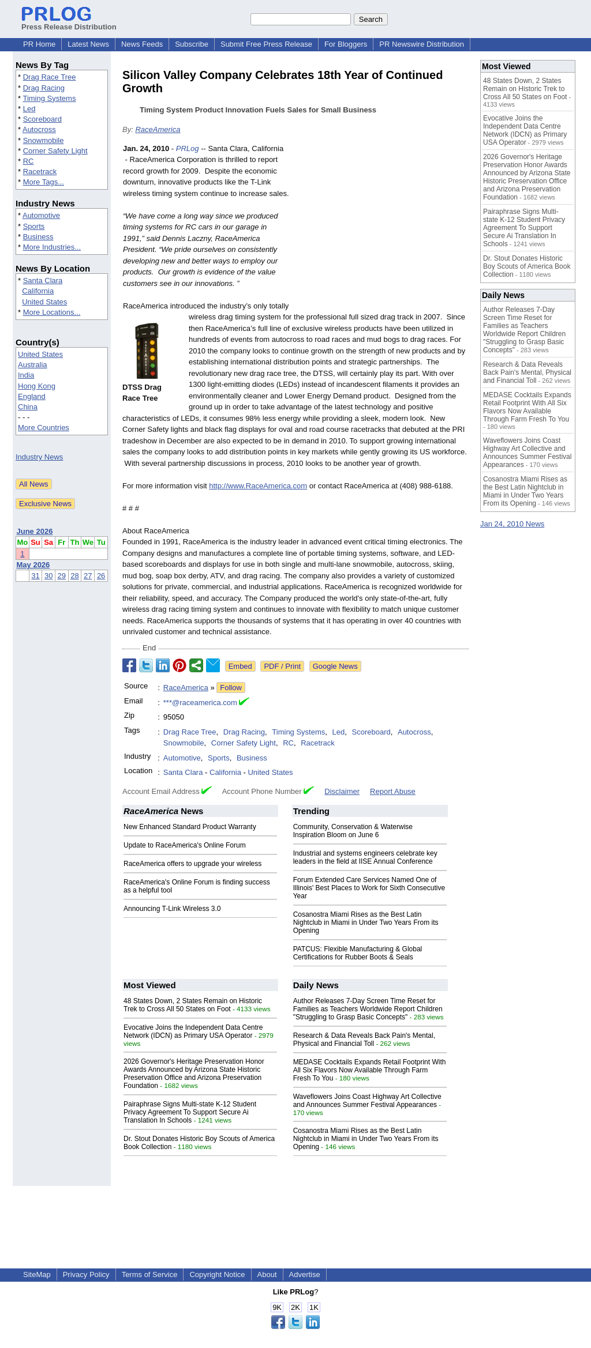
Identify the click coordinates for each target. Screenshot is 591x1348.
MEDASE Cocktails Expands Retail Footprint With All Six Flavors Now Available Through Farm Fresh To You (369, 1070)
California (38, 291)
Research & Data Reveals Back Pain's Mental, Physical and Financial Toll (364, 1039)
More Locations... (52, 312)
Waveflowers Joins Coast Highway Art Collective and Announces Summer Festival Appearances (367, 1101)
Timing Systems (49, 98)
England (32, 396)
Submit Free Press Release (266, 44)
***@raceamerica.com (200, 702)
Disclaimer (342, 791)
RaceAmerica (157, 129)
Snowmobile (43, 140)
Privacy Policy (86, 1274)
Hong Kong (36, 386)
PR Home (39, 44)
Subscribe (191, 44)
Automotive (41, 215)
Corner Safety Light (55, 150)
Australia (32, 364)
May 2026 (33, 564)
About (267, 1274)
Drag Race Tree (49, 77)
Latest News (88, 44)
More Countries (43, 427)
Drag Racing (44, 88)
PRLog (187, 148)
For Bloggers (345, 44)
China (28, 406)
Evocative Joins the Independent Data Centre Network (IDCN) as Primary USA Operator (193, 1031)
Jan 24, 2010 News (512, 523)
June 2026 (35, 531)
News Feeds (142, 44)
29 (62, 575)
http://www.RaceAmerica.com (258, 485)
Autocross (39, 129)
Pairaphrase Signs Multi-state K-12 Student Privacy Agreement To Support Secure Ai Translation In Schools (190, 1112)
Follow (231, 687)
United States (44, 302)
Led (29, 108)
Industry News (39, 457)
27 (88, 575)
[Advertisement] (382, 228)
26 (101, 575)
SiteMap (37, 1274)
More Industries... (52, 247)
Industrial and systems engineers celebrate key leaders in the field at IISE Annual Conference (365, 857)
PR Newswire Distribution (421, 44)
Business (38, 236)
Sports (34, 226)
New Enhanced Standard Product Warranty (190, 827)
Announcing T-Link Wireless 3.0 (172, 909)
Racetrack (40, 171)
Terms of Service (150, 1274)
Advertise (304, 1274)
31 (35, 575)
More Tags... (43, 182)
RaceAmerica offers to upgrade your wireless (192, 864)
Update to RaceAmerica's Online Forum (185, 845)
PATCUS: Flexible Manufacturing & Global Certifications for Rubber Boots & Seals (357, 953)
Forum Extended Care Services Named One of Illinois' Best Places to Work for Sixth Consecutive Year (369, 888)
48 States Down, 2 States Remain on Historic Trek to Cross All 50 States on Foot (193, 1005)
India (26, 375)
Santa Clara (43, 280)
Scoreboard (42, 119)
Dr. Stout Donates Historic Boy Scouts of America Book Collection (526, 266)
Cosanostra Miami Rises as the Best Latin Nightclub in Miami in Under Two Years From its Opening (366, 922)
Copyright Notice (217, 1274)
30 (48, 575)
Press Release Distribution (69, 22)
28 (74, 575)
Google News (335, 666)
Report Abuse (393, 791)
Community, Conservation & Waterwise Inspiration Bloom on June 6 (353, 831)
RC (28, 161)
